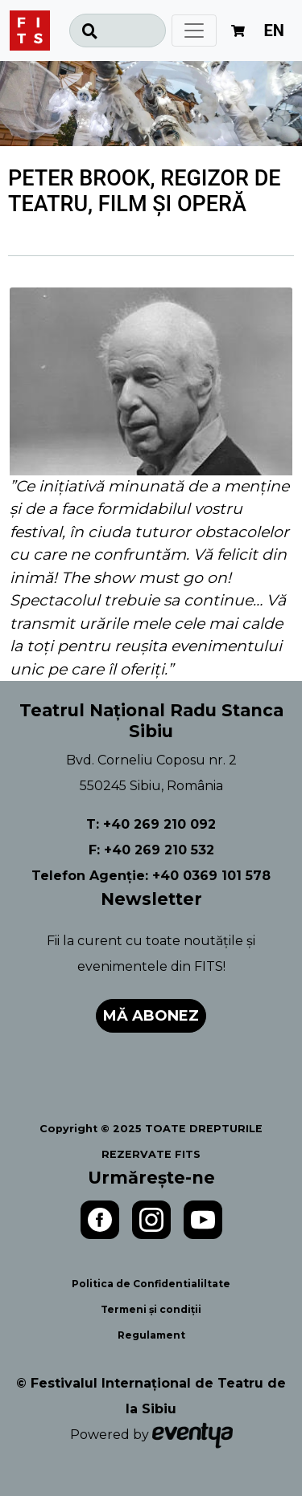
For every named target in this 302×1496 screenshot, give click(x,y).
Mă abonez (151, 1016)
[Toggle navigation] (194, 30)
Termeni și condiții (151, 1309)
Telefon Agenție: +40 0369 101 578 (151, 875)
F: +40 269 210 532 (151, 850)
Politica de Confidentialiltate (151, 1284)
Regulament (151, 1335)
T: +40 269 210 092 (151, 824)
